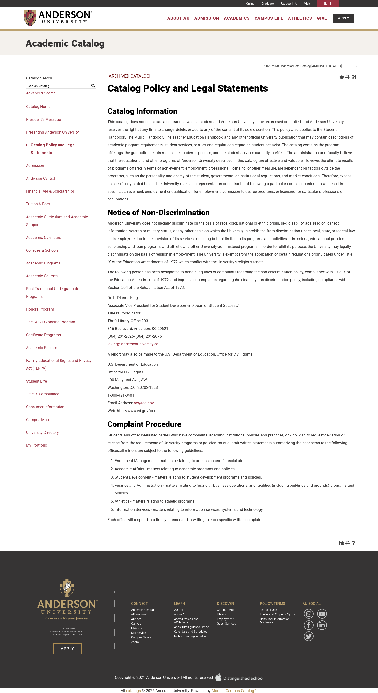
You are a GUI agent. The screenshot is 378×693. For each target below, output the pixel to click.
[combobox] (311, 66)
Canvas (136, 623)
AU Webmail (139, 614)
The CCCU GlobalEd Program (50, 322)
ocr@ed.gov (144, 403)
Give (322, 18)
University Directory (42, 432)
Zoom (135, 642)
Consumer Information (45, 407)
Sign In (328, 3)
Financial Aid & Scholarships (50, 191)
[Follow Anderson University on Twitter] (309, 636)
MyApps (136, 628)
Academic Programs (43, 263)
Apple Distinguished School (192, 627)
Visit (307, 3)
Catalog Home (38, 106)
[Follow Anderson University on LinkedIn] (322, 625)
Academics (237, 18)
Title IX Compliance (42, 394)
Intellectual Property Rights (277, 614)
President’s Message (43, 119)
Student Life (36, 381)
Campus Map (37, 419)
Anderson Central (40, 178)
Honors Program (40, 309)
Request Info (289, 3)
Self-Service (138, 633)
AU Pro (178, 610)
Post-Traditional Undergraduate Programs (52, 292)
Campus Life (269, 18)
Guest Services (226, 623)
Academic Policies (41, 347)
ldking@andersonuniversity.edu (134, 344)
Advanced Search (41, 93)
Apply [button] (343, 18)
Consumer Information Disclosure (275, 620)
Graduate (268, 3)
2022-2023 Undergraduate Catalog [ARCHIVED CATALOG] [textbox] (303, 66)
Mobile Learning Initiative (190, 636)
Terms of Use (268, 610)
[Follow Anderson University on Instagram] (309, 614)
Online (250, 3)
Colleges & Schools (42, 250)
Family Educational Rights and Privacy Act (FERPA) (59, 364)
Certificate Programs (43, 335)
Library (221, 614)
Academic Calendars (43, 237)
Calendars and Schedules (190, 631)
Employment (225, 619)
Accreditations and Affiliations (186, 620)
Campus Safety (141, 637)
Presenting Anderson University (52, 132)
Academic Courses (42, 276)
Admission (206, 18)
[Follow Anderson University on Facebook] (309, 625)
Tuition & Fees (38, 204)
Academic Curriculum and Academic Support (57, 221)
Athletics (300, 18)
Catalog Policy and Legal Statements (53, 149)
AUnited (136, 619)
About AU (178, 18)
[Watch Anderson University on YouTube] (322, 614)
